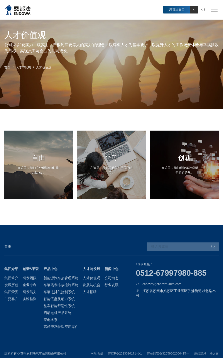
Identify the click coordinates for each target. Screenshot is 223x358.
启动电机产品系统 (57, 313)
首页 (7, 67)
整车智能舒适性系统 (59, 306)
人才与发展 (23, 67)
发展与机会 (91, 285)
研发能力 (30, 292)
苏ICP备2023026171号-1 (125, 353)
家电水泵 (50, 320)
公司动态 (111, 278)
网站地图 (97, 353)
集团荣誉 (11, 292)
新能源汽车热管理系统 (61, 278)
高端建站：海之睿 (206, 353)
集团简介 (11, 278)
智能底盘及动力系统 (59, 299)
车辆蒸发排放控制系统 (61, 285)
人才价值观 (91, 278)
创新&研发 (31, 269)
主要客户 (11, 299)
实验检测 (30, 299)
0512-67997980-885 (171, 273)
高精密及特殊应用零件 (61, 327)
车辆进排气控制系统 (59, 292)
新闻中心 (111, 269)
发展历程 (11, 285)
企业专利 (30, 285)
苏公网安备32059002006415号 (168, 353)
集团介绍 (11, 269)
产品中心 (50, 269)
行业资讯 (111, 285)
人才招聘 (90, 292)
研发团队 (30, 278)
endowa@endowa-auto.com (161, 284)
